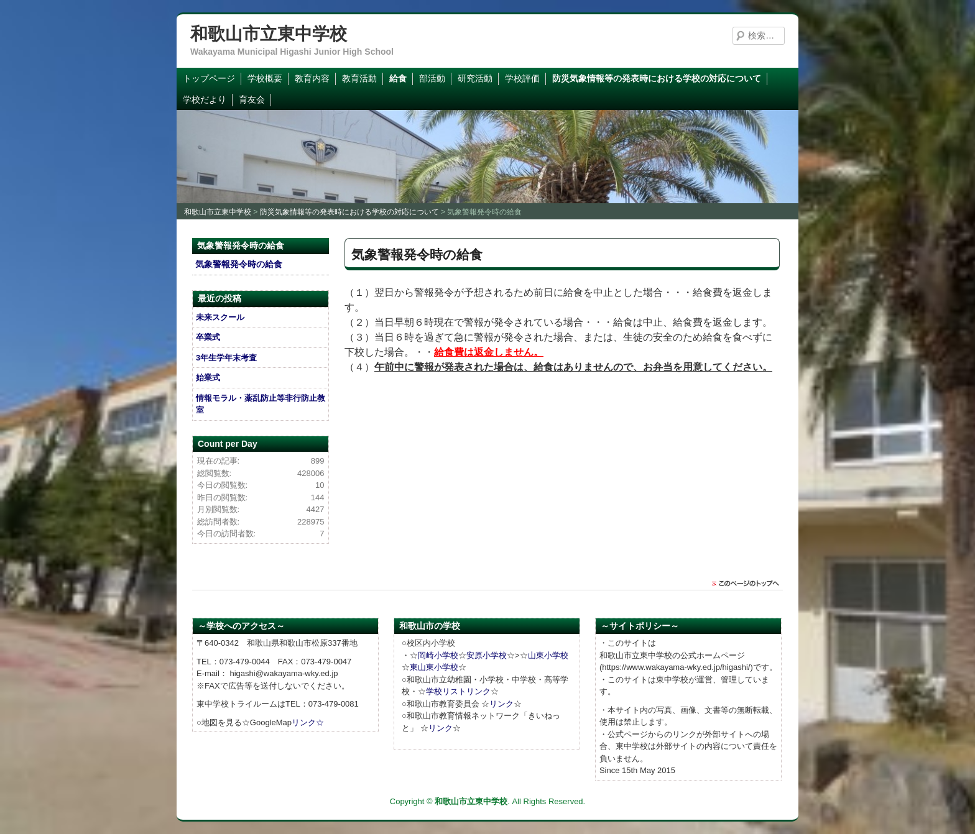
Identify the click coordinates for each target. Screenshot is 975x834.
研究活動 (475, 78)
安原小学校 (486, 655)
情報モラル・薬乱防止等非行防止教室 (260, 404)
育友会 (252, 99)
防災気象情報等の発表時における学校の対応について (656, 78)
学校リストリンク (458, 691)
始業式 (208, 377)
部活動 (432, 78)
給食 (398, 78)
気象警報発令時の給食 (238, 264)
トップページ (209, 78)
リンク (501, 703)
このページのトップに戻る (748, 583)
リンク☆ (308, 722)
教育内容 (312, 78)
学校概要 (264, 78)
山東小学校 (548, 655)
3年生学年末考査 (226, 357)
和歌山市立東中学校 (268, 34)
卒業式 (208, 337)
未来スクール (220, 317)
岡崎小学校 (438, 655)
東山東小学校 (434, 667)
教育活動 (359, 78)
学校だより (204, 99)
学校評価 (522, 78)
